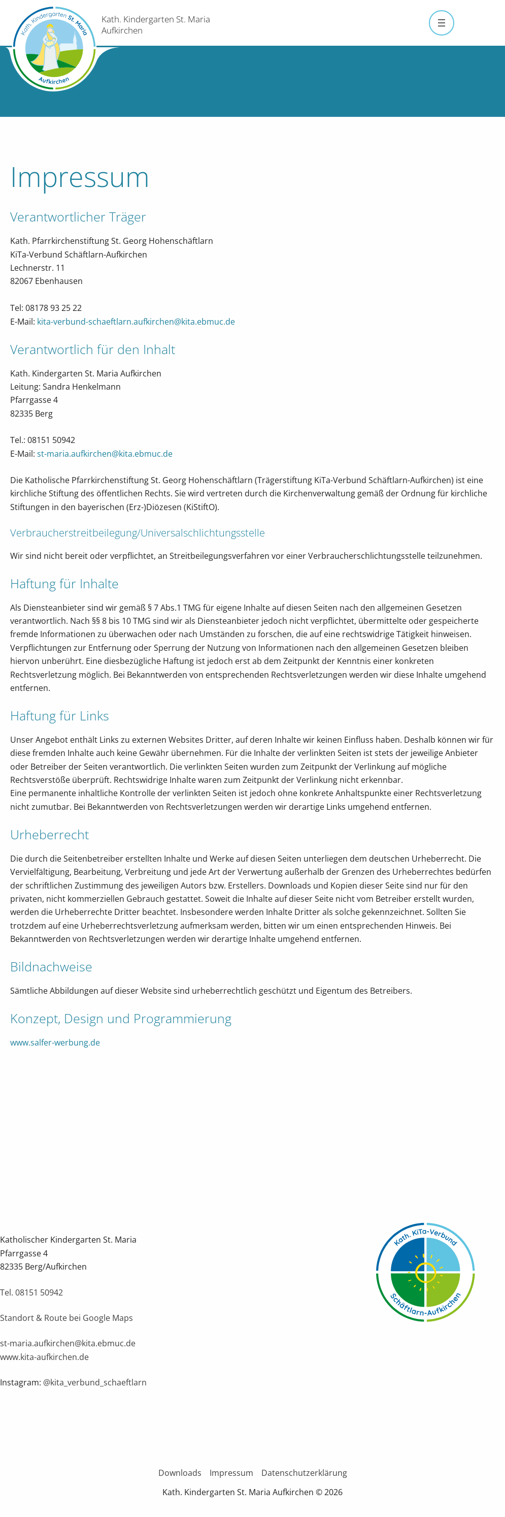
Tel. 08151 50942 (31, 1292)
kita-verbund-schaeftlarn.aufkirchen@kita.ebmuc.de (136, 321)
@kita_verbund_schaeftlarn (95, 1382)
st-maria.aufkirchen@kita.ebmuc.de (105, 453)
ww (16, 1042)
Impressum (231, 1472)
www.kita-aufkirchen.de (44, 1357)
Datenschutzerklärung (304, 1472)
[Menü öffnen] (441, 23)
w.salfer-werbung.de (61, 1042)
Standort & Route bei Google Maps (66, 1317)
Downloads (179, 1472)
